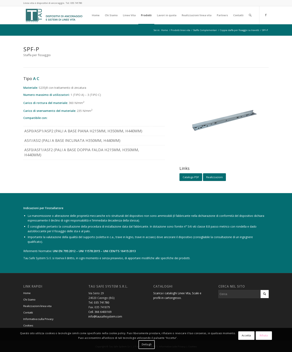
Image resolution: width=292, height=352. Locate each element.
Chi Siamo (29, 299)
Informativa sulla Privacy (38, 319)
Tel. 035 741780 (73, 2)
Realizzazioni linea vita (37, 306)
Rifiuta (264, 335)
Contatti (28, 312)
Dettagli (147, 344)
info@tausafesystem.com (105, 316)
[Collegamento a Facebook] (266, 15)
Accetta (246, 335)
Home (27, 293)
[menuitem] (95, 15)
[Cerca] (250, 15)
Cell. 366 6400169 (100, 312)
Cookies (28, 325)
